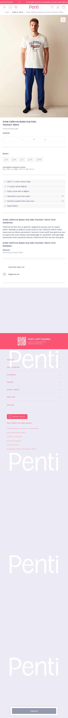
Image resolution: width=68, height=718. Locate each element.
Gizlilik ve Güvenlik (14, 437)
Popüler (10, 360)
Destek (10, 382)
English (10, 405)
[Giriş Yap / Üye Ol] (57, 7)
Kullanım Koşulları (14, 441)
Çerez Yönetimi (13, 445)
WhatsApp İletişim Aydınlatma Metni (21, 449)
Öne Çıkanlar (13, 367)
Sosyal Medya (13, 390)
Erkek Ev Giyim (17, 12)
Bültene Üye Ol (19, 416)
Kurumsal (11, 375)
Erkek (7, 12)
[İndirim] (16, 7)
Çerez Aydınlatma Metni (16, 433)
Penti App (11, 397)
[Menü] (4, 7)
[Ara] (10, 7)
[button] (29, 114)
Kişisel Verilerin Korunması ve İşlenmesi (22, 428)
